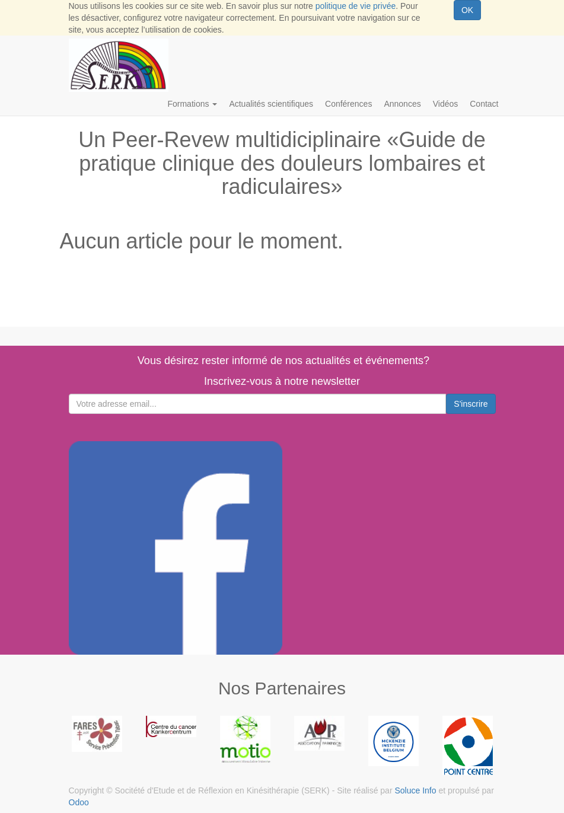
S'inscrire (470, 404)
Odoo (79, 802)
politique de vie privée (356, 6)
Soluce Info (415, 790)
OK (467, 10)
